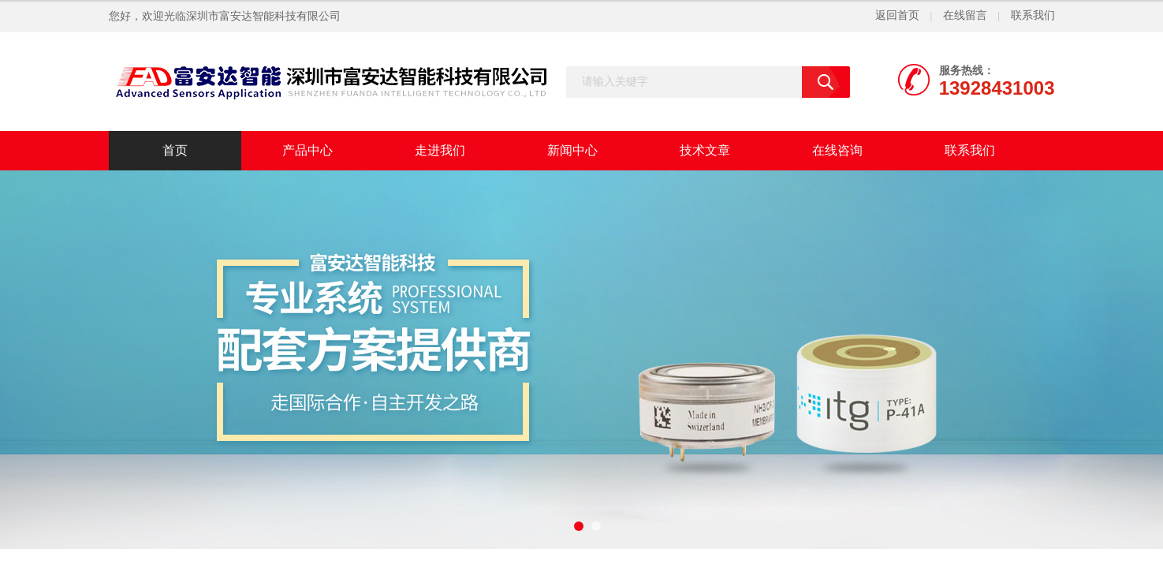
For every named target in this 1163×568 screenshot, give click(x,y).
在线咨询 (837, 150)
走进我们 (440, 150)
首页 (175, 150)
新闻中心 (572, 150)
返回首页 (897, 15)
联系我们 (1033, 15)
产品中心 (307, 150)
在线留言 (965, 15)
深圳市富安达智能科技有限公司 (263, 16)
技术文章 (705, 150)
